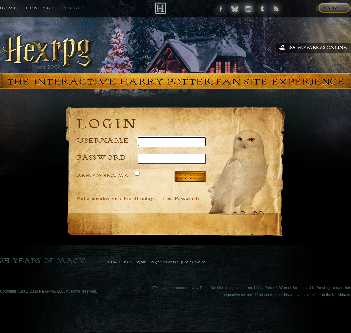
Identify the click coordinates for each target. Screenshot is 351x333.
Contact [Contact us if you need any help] (40, 7)
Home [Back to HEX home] (9, 7)
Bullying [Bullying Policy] (135, 262)
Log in (190, 176)
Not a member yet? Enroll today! (116, 198)
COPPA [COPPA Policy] (199, 262)
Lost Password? (181, 198)
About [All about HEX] (73, 7)
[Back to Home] (160, 8)
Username (103, 140)
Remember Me (103, 175)
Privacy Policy (169, 262)
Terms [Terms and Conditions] (112, 262)
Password (101, 157)
